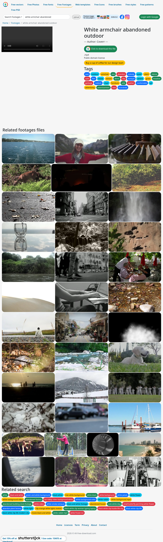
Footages (15, 23)
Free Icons (99, 4)
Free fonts (48, 4)
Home (5, 23)
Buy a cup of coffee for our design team (105, 62)
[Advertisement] (78, 108)
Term (77, 525)
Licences (68, 525)
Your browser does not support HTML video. (27, 39)
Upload (76, 17)
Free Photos (33, 4)
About (94, 525)
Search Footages (13, 17)
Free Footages (64, 4)
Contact (103, 525)
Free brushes (115, 4)
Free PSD (15, 10)
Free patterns (147, 4)
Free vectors (17, 4)
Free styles (131, 4)
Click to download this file (100, 49)
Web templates (82, 4)
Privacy (85, 525)
